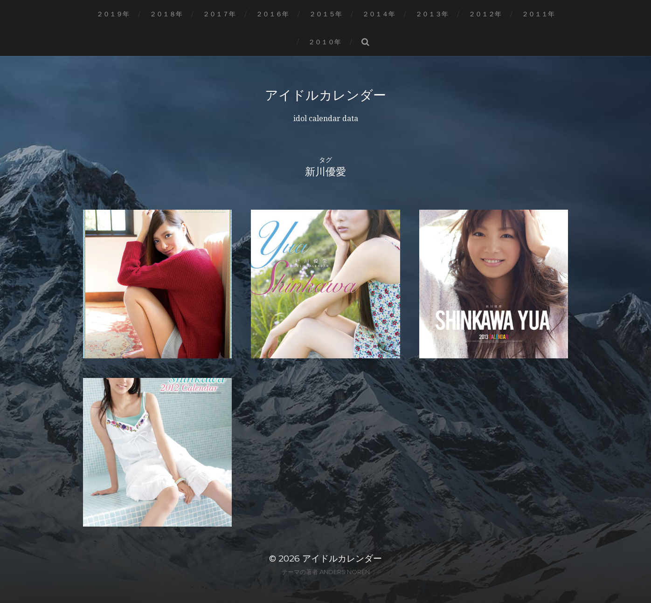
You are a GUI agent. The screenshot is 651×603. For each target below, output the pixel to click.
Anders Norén (344, 572)
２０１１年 (538, 14)
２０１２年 (485, 14)
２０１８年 (166, 14)
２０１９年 (113, 14)
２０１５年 (325, 14)
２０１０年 (324, 42)
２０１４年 (378, 14)
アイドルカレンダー (325, 95)
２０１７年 (219, 14)
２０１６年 (272, 14)
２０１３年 (432, 14)
